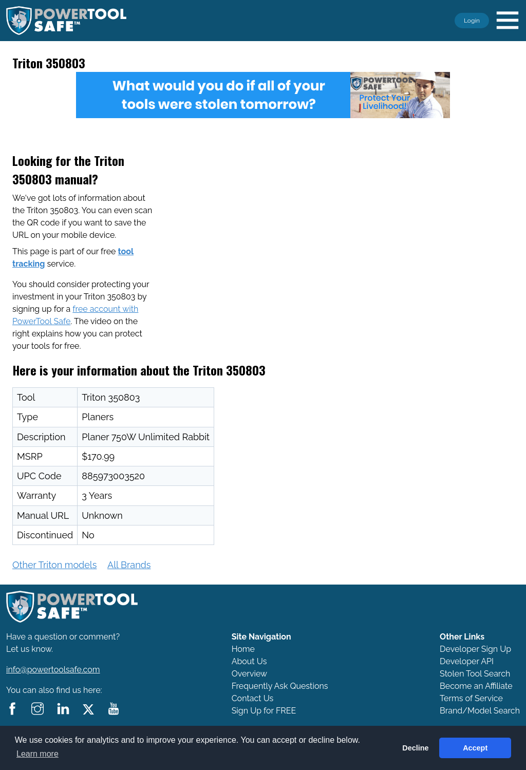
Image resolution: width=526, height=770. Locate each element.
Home (243, 649)
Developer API (467, 661)
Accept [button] (475, 748)
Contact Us (253, 698)
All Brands (129, 564)
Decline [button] (415, 748)
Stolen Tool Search (475, 674)
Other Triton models (54, 564)
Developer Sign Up (475, 649)
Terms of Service (471, 698)
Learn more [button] (37, 753)
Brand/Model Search (480, 711)
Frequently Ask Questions (280, 686)
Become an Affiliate (476, 686)
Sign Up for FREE (264, 711)
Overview (249, 674)
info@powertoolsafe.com (53, 669)
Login (472, 20)
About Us (249, 661)
